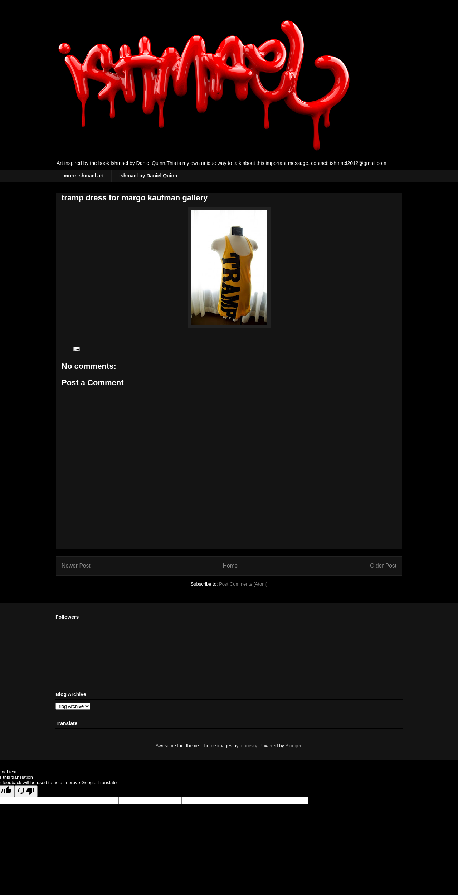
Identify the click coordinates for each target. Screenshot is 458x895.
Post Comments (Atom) (243, 584)
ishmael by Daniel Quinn (148, 175)
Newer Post (76, 566)
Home (230, 566)
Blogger (293, 745)
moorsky (248, 745)
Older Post (383, 566)
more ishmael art (84, 175)
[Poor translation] (26, 791)
